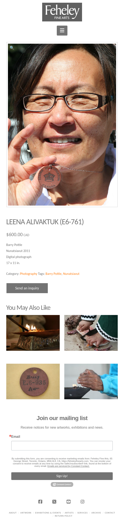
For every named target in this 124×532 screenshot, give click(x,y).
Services (82, 512)
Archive (96, 512)
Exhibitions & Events (48, 512)
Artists (69, 512)
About (13, 512)
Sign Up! (62, 476)
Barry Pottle (54, 274)
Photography (28, 274)
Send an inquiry (27, 288)
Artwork (26, 512)
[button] (62, 30)
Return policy (63, 516)
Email (15, 436)
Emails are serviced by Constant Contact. (68, 466)
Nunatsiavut (71, 274)
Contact (110, 512)
